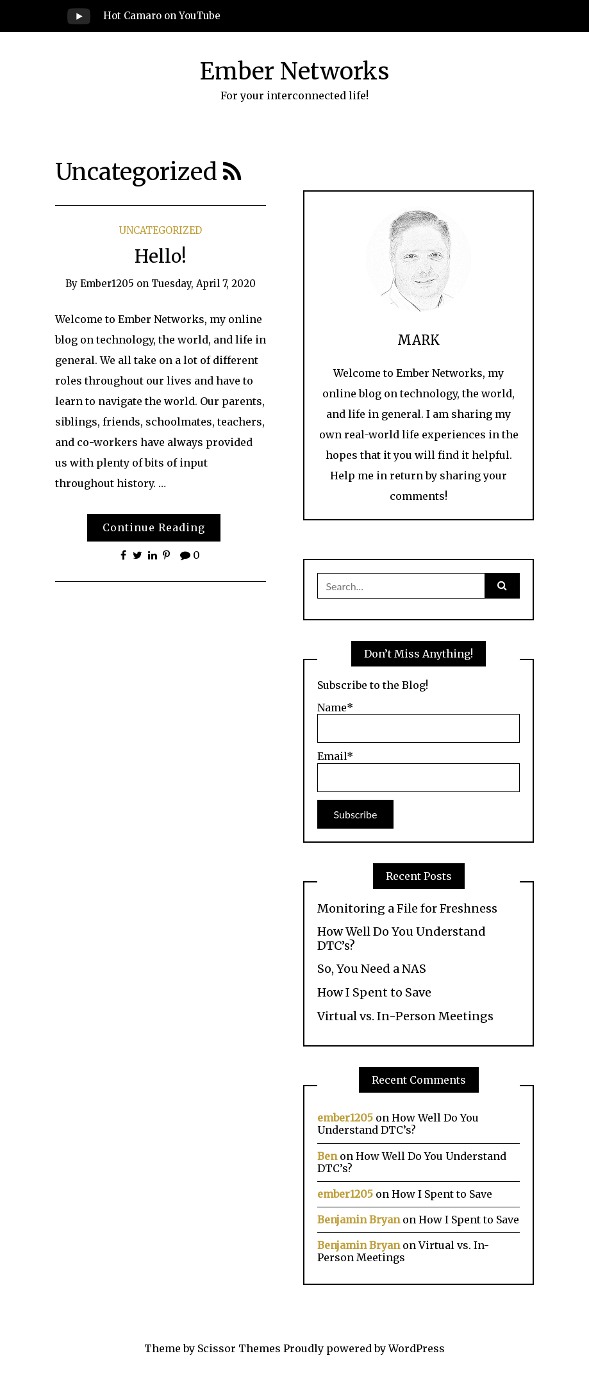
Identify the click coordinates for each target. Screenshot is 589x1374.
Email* (418, 770)
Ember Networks (294, 71)
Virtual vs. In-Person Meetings (405, 1016)
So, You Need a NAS (371, 969)
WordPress (416, 1348)
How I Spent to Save (374, 993)
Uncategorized (160, 230)
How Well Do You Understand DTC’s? (401, 938)
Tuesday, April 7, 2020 (203, 283)
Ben (327, 1156)
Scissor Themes (239, 1348)
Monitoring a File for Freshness (407, 909)
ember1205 (107, 283)
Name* (418, 722)
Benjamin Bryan (358, 1219)
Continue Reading (154, 527)
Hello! (161, 256)
